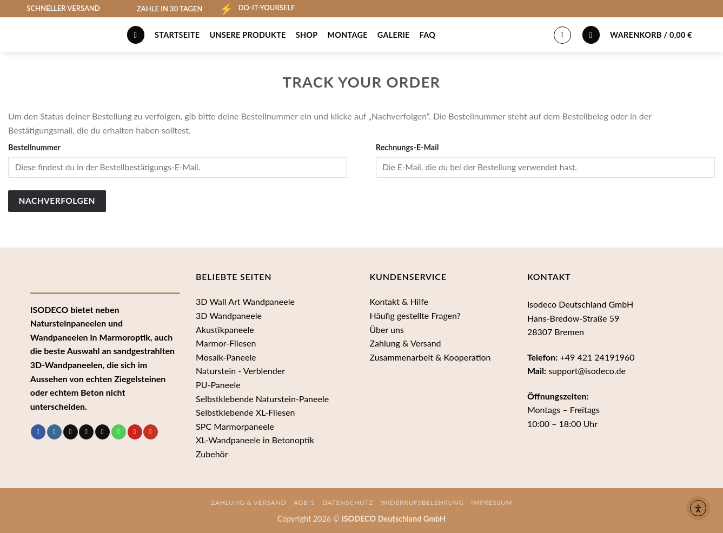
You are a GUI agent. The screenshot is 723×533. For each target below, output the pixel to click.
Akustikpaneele (225, 329)
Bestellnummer (34, 147)
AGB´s (304, 502)
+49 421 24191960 (597, 357)
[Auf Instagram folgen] (54, 431)
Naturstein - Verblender (240, 370)
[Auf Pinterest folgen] (135, 431)
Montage (347, 34)
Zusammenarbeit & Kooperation (429, 357)
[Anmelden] (562, 35)
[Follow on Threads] (86, 431)
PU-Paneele (218, 384)
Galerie (393, 34)
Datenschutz (348, 502)
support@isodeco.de (587, 370)
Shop (307, 34)
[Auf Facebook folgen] (38, 431)
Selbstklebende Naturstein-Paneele (262, 399)
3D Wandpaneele (229, 315)
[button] (662, 35)
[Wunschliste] (591, 35)
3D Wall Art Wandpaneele (245, 301)
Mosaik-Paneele (226, 357)
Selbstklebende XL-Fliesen (245, 412)
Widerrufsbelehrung (422, 502)
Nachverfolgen (57, 200)
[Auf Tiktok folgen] (70, 431)
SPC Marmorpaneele (235, 426)
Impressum (491, 502)
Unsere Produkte (247, 34)
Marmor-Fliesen (226, 343)
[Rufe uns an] (118, 431)
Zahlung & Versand (405, 343)
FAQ (427, 34)
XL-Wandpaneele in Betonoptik (255, 440)
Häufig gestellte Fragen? (414, 315)
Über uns (386, 329)
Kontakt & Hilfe (398, 301)
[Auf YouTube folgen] (150, 431)
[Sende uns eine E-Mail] (102, 431)
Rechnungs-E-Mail (407, 147)
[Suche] (135, 35)
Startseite (177, 34)
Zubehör (212, 454)
